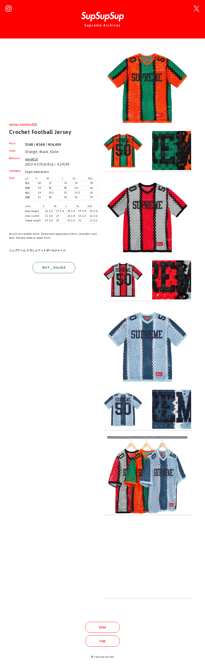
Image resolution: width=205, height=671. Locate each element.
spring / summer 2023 (23, 124)
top (102, 641)
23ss (102, 627)
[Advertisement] (54, 84)
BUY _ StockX (54, 267)
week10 (31, 159)
